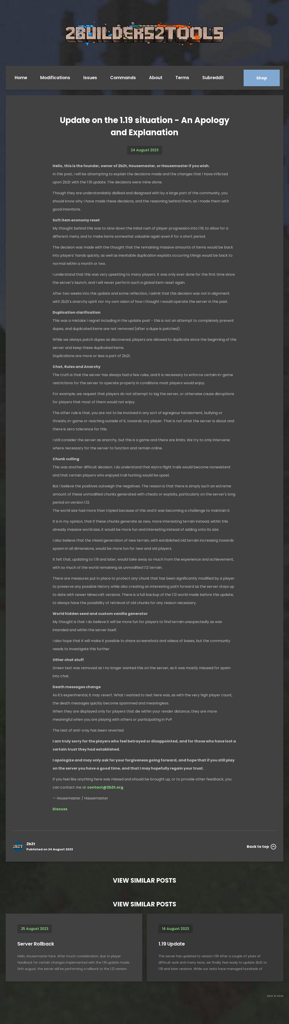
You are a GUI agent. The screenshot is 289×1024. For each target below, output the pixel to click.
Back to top (261, 846)
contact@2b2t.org (105, 787)
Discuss (60, 809)
